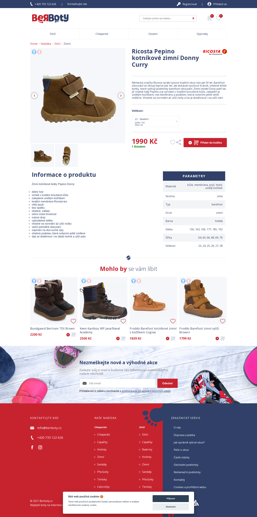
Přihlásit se (220, 4)
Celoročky (103, 487)
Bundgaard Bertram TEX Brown (52, 328)
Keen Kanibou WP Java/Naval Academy (100, 330)
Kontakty (179, 480)
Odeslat (167, 383)
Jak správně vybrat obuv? (189, 442)
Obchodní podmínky (186, 465)
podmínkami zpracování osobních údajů (146, 391)
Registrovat (190, 4)
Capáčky (102, 442)
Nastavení (171, 507)
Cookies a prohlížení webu (190, 487)
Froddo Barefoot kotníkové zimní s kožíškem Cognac (153, 330)
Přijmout (171, 498)
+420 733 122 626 (45, 4)
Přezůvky (103, 472)
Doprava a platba (184, 435)
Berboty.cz (46, 501)
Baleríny (147, 449)
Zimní (100, 457)
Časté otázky (181, 457)
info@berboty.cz (49, 428)
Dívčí (142, 427)
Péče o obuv (181, 450)
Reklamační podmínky (187, 472)
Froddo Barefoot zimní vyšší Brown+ (199, 330)
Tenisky (102, 479)
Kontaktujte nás (77, 4)
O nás (177, 427)
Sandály (102, 464)
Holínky (102, 449)
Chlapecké (100, 427)
